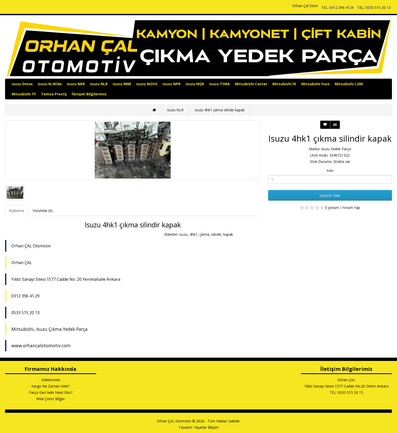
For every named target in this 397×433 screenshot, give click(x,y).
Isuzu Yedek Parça (336, 148)
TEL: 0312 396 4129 (337, 7)
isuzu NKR (76, 83)
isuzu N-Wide (50, 83)
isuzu (183, 234)
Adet (330, 170)
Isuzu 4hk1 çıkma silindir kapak (220, 109)
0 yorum (332, 207)
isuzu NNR (122, 83)
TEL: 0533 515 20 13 (374, 7)
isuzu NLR (99, 83)
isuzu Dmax (22, 83)
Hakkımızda (50, 379)
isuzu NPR (172, 83)
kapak (228, 234)
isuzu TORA (219, 83)
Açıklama (16, 210)
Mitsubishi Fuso (315, 83)
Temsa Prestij (54, 94)
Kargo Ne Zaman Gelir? (50, 386)
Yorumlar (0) (42, 210)
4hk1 (193, 234)
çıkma (204, 234)
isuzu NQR (195, 83)
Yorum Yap (351, 207)
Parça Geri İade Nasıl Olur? (50, 392)
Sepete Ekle (330, 195)
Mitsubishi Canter (251, 83)
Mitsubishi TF (24, 94)
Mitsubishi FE (284, 83)
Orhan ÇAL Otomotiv (174, 421)
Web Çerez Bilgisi (50, 398)
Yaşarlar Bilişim (206, 427)
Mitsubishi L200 (349, 83)
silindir (216, 234)
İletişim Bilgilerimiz (89, 94)
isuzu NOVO (146, 83)
